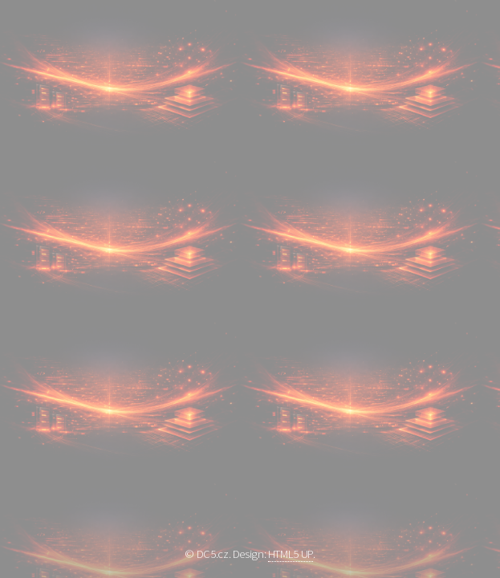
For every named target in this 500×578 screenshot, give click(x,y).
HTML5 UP (290, 554)
